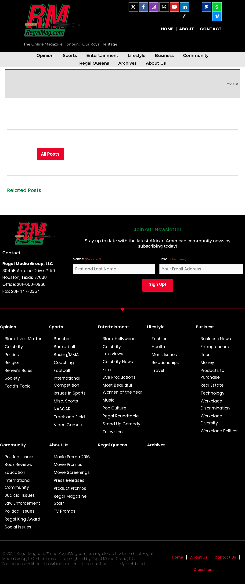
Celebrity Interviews (113, 350)
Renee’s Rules (18, 370)
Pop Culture (114, 408)
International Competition (67, 381)
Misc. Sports (66, 401)
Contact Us (225, 557)
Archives (127, 63)
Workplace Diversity (211, 419)
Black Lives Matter (23, 339)
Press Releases (69, 480)
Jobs (205, 354)
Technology (212, 393)
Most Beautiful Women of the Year (122, 388)
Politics (12, 354)
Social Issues (18, 527)
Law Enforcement (22, 503)
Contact (11, 252)
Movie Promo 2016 (72, 457)
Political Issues (20, 457)
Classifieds (204, 569)
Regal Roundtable (121, 416)
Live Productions (119, 377)
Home (232, 83)
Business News (216, 339)
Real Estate (212, 385)
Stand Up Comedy (121, 424)
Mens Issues (164, 354)
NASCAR (62, 409)
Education (15, 472)
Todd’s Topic (18, 386)
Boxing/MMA (66, 354)
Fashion (160, 339)
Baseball (62, 339)
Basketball (64, 347)
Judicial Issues (20, 495)
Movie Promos (68, 464)
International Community (18, 484)
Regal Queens (94, 63)
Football (62, 370)
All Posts (50, 154)
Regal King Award (22, 519)
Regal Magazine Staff (70, 499)
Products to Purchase (212, 374)
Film (107, 369)
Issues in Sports (70, 393)
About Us (156, 63)
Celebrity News (118, 361)
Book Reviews (18, 464)
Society (12, 378)
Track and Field (69, 417)
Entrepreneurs (215, 347)
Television (113, 432)
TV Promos (65, 511)
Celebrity (14, 347)
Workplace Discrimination (215, 404)
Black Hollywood (119, 339)
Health (158, 347)
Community (196, 55)
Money (207, 362)
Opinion (45, 55)
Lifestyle (136, 55)
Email (173, 259)
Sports (70, 55)
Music (109, 400)
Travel (158, 370)
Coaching (64, 362)
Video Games (68, 425)
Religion (12, 362)
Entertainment (102, 55)
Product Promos (70, 488)
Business (164, 55)
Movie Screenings (72, 472)
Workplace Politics (219, 431)
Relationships (165, 362)
